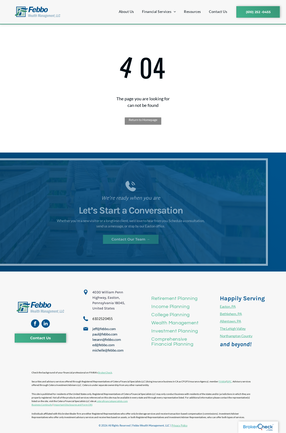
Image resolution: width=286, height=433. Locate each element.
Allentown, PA (230, 321)
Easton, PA (228, 306)
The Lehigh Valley (233, 328)
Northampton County (236, 336)
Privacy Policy (179, 425)
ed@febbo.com (103, 345)
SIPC (229, 381)
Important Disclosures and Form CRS (73, 404)
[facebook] (35, 324)
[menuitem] (126, 11)
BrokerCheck (105, 372)
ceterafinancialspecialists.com (112, 401)
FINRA (222, 381)
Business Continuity (42, 404)
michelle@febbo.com (108, 350)
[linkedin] (46, 324)
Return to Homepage (143, 120)
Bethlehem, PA (231, 314)
